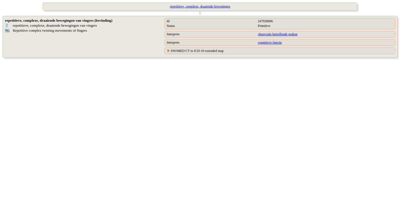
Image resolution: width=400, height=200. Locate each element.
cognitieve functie (270, 42)
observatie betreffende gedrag (277, 34)
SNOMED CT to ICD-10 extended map (197, 51)
